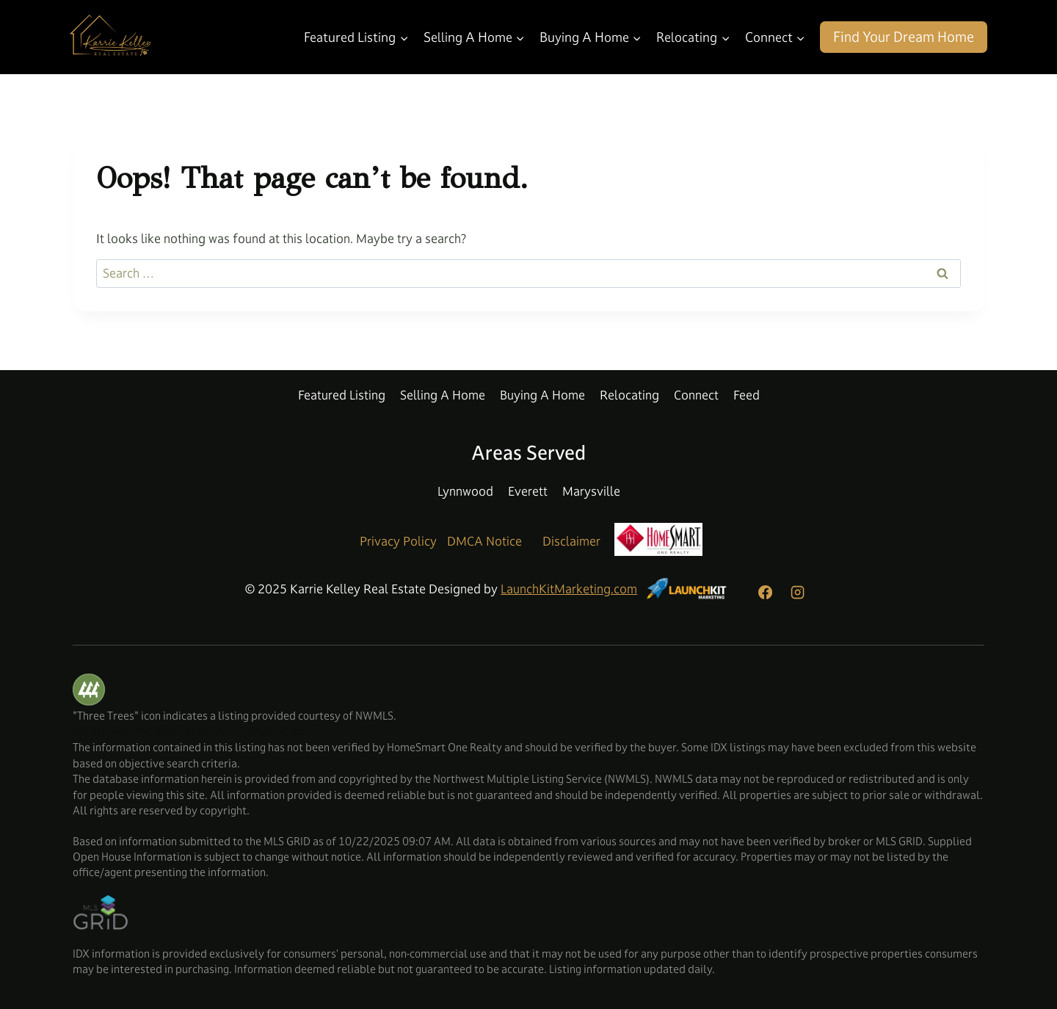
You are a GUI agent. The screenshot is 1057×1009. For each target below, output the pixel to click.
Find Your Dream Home (903, 37)
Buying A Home (542, 395)
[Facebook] (765, 593)
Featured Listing (341, 395)
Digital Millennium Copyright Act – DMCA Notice (190, 731)
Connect (696, 395)
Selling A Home (442, 395)
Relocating (629, 395)
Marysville (591, 491)
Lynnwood (465, 491)
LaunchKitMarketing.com (569, 589)
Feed (746, 395)
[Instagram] (797, 593)
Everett (528, 491)
